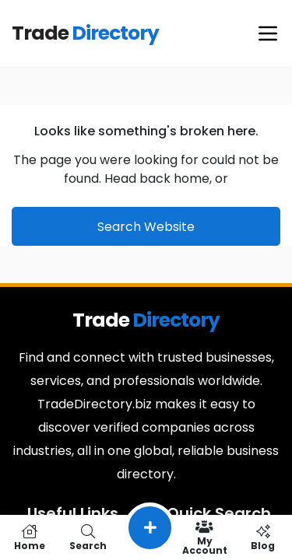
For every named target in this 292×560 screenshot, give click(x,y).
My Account (204, 537)
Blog (263, 537)
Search (87, 537)
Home (29, 537)
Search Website (146, 227)
